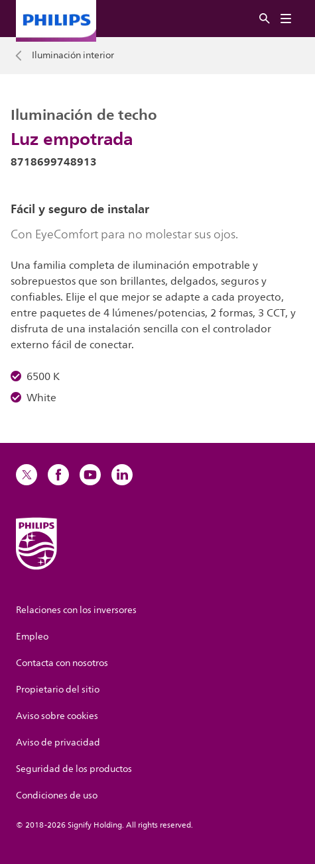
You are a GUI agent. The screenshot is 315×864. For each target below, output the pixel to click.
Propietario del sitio (57, 689)
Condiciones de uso (56, 795)
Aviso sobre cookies (57, 716)
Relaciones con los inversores (76, 610)
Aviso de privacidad (58, 742)
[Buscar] (265, 19)
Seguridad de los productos (74, 769)
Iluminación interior (73, 56)
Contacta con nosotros (62, 663)
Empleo (32, 636)
